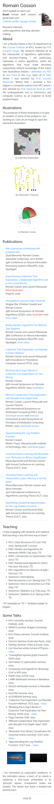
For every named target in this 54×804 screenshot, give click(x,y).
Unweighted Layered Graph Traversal (25, 300)
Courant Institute (16, 47)
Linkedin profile (11, 21)
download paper (36, 447)
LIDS (48, 89)
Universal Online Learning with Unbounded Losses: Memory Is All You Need (26, 478)
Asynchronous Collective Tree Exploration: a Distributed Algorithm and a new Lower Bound (27, 280)
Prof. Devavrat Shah (31, 89)
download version (15, 415)
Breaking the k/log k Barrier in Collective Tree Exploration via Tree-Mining (25, 374)
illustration (14, 290)
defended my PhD (41, 71)
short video (11, 318)
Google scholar (28, 21)
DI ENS (47, 75)
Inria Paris (11, 75)
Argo (28, 75)
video (11, 651)
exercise (34, 415)
